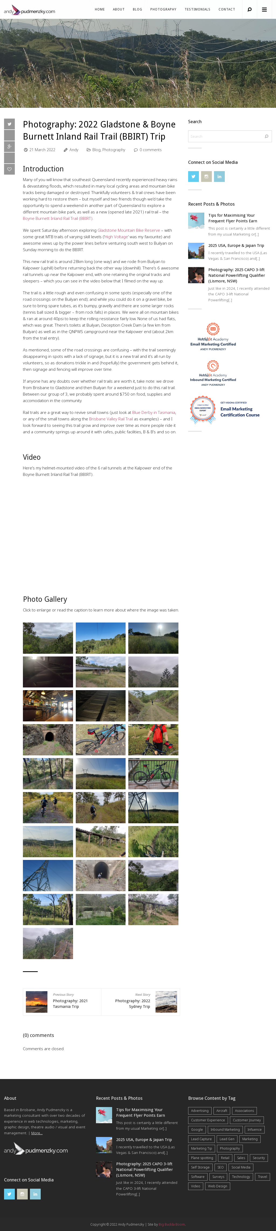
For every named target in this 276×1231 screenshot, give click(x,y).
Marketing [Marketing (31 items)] (250, 1139)
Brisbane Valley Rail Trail (111, 418)
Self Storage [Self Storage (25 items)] (200, 1167)
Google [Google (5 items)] (197, 1129)
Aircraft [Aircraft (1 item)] (221, 1110)
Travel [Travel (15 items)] (262, 1176)
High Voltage (116, 236)
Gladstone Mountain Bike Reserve (129, 230)
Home (100, 9)
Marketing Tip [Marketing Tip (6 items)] (201, 1148)
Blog (137, 9)
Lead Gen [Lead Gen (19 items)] (227, 1139)
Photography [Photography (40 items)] (230, 1148)
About (119, 9)
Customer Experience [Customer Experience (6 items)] (208, 1120)
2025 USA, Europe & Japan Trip (236, 245)
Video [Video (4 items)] (195, 1186)
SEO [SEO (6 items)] (221, 1167)
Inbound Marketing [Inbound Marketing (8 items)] (225, 1129)
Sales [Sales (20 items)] (241, 1158)
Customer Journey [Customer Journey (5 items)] (247, 1120)
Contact (227, 9)
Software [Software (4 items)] (198, 1176)
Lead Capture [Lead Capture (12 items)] (201, 1139)
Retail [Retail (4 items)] (225, 1158)
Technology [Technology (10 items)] (241, 1176)
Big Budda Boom (172, 1224)
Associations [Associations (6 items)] (244, 1110)
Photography (163, 9)
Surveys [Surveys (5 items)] (218, 1176)
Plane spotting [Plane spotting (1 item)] (202, 1158)
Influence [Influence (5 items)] (255, 1129)
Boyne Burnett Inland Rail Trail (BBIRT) (57, 218)
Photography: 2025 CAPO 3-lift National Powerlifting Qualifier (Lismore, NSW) (236, 275)
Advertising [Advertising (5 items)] (200, 1110)
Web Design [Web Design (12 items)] (217, 1186)
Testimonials (198, 9)
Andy (74, 149)
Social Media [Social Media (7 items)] (241, 1167)
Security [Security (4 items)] (259, 1158)
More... (37, 1132)
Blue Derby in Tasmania (153, 412)
